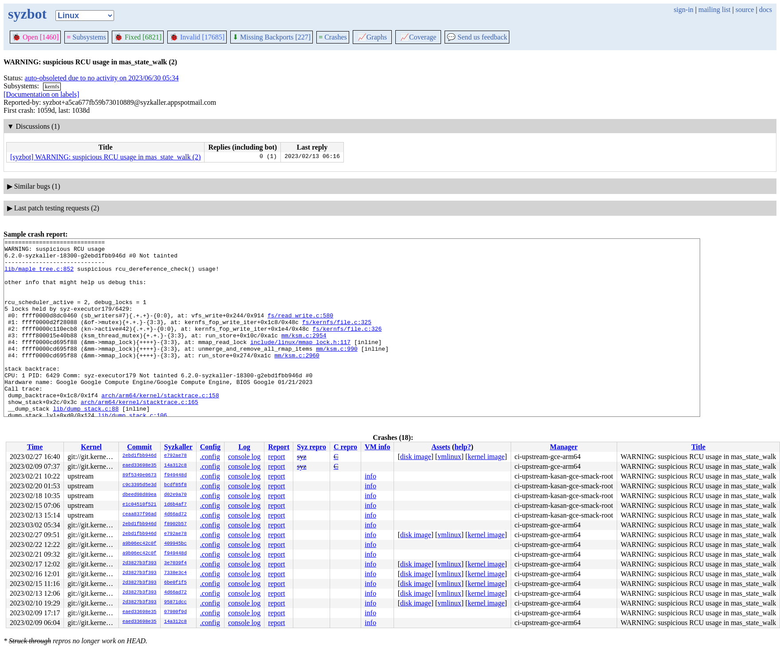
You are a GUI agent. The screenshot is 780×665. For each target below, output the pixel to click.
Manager (564, 447)
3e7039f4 (175, 563)
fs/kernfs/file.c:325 (336, 339)
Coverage (418, 37)
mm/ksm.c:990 (337, 371)
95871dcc (175, 602)
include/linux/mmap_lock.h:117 (300, 363)
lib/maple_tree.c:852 (39, 275)
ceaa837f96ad (139, 514)
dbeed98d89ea (139, 495)
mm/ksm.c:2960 (296, 379)
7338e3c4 (175, 573)
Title (698, 447)
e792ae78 (175, 456)
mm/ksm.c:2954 (303, 355)
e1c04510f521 (139, 505)
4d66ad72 (175, 514)
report (276, 456)
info (370, 476)
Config (210, 447)
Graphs (372, 37)
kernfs (52, 86)
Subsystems (86, 37)
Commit (139, 447)
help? (462, 447)
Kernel (91, 447)
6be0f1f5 (175, 583)
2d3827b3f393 (139, 563)
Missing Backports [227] (271, 37)
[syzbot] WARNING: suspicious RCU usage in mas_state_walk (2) (105, 157)
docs (765, 9)
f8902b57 (175, 524)
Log (244, 447)
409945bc (175, 544)
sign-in (683, 9)
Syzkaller (178, 447)
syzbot (27, 14)
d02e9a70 (175, 495)
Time (35, 447)
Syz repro (311, 447)
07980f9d (175, 612)
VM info (377, 447)
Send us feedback (477, 37)
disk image (415, 456)
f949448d (175, 475)
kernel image (486, 456)
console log (244, 456)
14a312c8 (175, 466)
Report (278, 447)
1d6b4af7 (175, 505)
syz (301, 456)
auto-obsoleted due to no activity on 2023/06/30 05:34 (102, 78)
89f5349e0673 (139, 475)
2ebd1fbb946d (139, 456)
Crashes (333, 37)
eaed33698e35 (139, 466)
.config (210, 456)
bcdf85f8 (175, 485)
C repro (345, 447)
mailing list (714, 9)
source (745, 9)
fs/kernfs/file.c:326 (347, 347)
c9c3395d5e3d (139, 485)
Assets (440, 447)
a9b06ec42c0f (139, 544)
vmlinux (449, 456)
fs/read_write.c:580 (300, 331)
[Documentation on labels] (41, 94)
